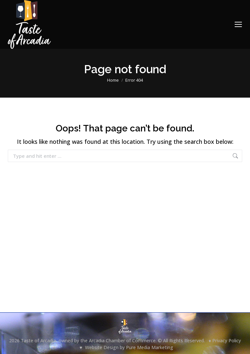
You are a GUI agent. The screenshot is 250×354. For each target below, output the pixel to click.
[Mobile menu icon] (238, 24)
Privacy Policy (226, 340)
